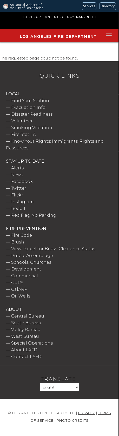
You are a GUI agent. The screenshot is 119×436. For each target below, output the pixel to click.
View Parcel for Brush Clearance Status (53, 248)
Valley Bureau (26, 329)
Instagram (22, 201)
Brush (17, 242)
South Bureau (26, 322)
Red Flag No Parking (33, 215)
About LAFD (24, 349)
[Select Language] (59, 387)
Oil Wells (20, 296)
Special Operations (32, 343)
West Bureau (25, 336)
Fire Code (21, 235)
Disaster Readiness (31, 114)
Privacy (86, 413)
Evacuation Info (28, 107)
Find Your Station (30, 100)
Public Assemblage (32, 255)
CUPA (17, 282)
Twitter (18, 188)
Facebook (22, 181)
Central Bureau (27, 316)
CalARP (19, 289)
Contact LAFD (26, 356)
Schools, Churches (31, 262)
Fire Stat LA (23, 134)
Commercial (24, 275)
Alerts (17, 168)
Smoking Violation (31, 127)
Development (26, 269)
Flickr (17, 195)
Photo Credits (73, 420)
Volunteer (22, 120)
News (17, 174)
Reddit (18, 208)
